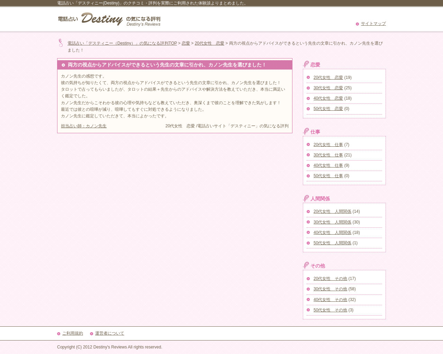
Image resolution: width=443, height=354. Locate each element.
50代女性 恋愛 (328, 108)
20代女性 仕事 (328, 144)
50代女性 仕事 (328, 175)
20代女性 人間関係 (332, 211)
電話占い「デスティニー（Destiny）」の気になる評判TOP (122, 43)
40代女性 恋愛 (328, 98)
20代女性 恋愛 (209, 43)
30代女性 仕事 (328, 155)
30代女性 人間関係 (332, 222)
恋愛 (186, 43)
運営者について (109, 333)
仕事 (315, 132)
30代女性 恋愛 (328, 87)
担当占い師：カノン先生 (84, 126)
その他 (317, 266)
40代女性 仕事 (328, 165)
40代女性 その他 (330, 299)
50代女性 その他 (330, 310)
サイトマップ (373, 23)
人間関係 (320, 198)
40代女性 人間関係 (332, 232)
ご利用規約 (72, 333)
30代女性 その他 (330, 289)
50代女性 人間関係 (332, 242)
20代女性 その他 (330, 278)
